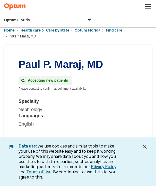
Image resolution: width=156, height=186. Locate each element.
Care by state (57, 30)
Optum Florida (48, 20)
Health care (31, 30)
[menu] (148, 6)
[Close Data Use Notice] (145, 147)
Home (9, 30)
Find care (114, 30)
